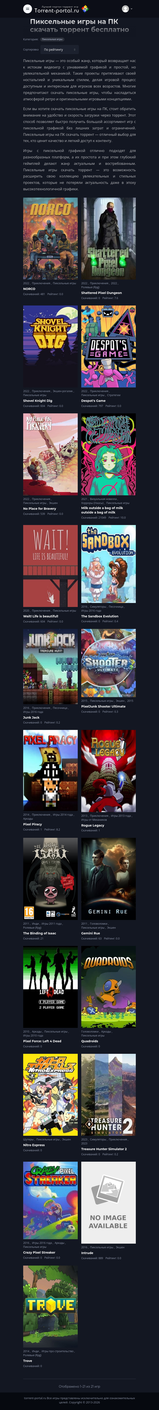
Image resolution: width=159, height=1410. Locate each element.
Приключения (41, 283)
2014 (26, 815)
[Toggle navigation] (27, 8)
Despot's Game (93, 401)
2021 (84, 499)
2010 (26, 1031)
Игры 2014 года (63, 815)
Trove (27, 1361)
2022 (26, 283)
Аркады (28, 819)
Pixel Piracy (32, 824)
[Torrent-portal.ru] (62, 8)
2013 (84, 816)
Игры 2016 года (91, 611)
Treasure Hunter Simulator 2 (104, 1149)
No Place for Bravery (39, 509)
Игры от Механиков (94, 820)
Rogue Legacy (92, 825)
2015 (84, 701)
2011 (26, 924)
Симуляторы (98, 607)
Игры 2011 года (52, 924)
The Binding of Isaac (39, 933)
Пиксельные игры (64, 283)
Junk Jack (31, 718)
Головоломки (99, 924)
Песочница (116, 607)
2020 (26, 611)
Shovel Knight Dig (37, 401)
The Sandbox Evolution (99, 616)
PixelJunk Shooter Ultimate (103, 706)
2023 (84, 1139)
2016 (84, 607)
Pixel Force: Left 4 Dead (42, 1041)
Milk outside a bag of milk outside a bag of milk (102, 510)
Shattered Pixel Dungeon (101, 293)
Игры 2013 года (121, 816)
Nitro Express (34, 1145)
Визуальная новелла (103, 499)
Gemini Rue (90, 933)
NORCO (29, 289)
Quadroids (89, 1041)
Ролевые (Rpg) (90, 287)
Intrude (87, 1253)
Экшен (53, 503)
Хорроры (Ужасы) (92, 503)
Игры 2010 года (33, 1035)
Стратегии (113, 395)
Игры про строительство (58, 1351)
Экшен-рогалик (63, 391)
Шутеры (28, 1139)
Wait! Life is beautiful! (40, 616)
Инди (36, 924)
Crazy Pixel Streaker (39, 1252)
